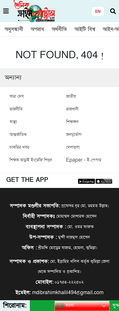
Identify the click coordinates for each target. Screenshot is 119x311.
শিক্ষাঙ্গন (72, 122)
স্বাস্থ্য (13, 122)
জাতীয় (71, 96)
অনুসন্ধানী (14, 29)
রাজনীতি (16, 109)
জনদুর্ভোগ (74, 135)
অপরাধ (37, 29)
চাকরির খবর (19, 147)
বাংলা (65, 306)
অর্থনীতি (59, 29)
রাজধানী (72, 109)
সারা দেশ (17, 96)
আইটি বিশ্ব (85, 29)
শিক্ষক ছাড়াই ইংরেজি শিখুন (31, 160)
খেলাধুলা (73, 147)
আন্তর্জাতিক (18, 135)
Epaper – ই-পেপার (83, 160)
